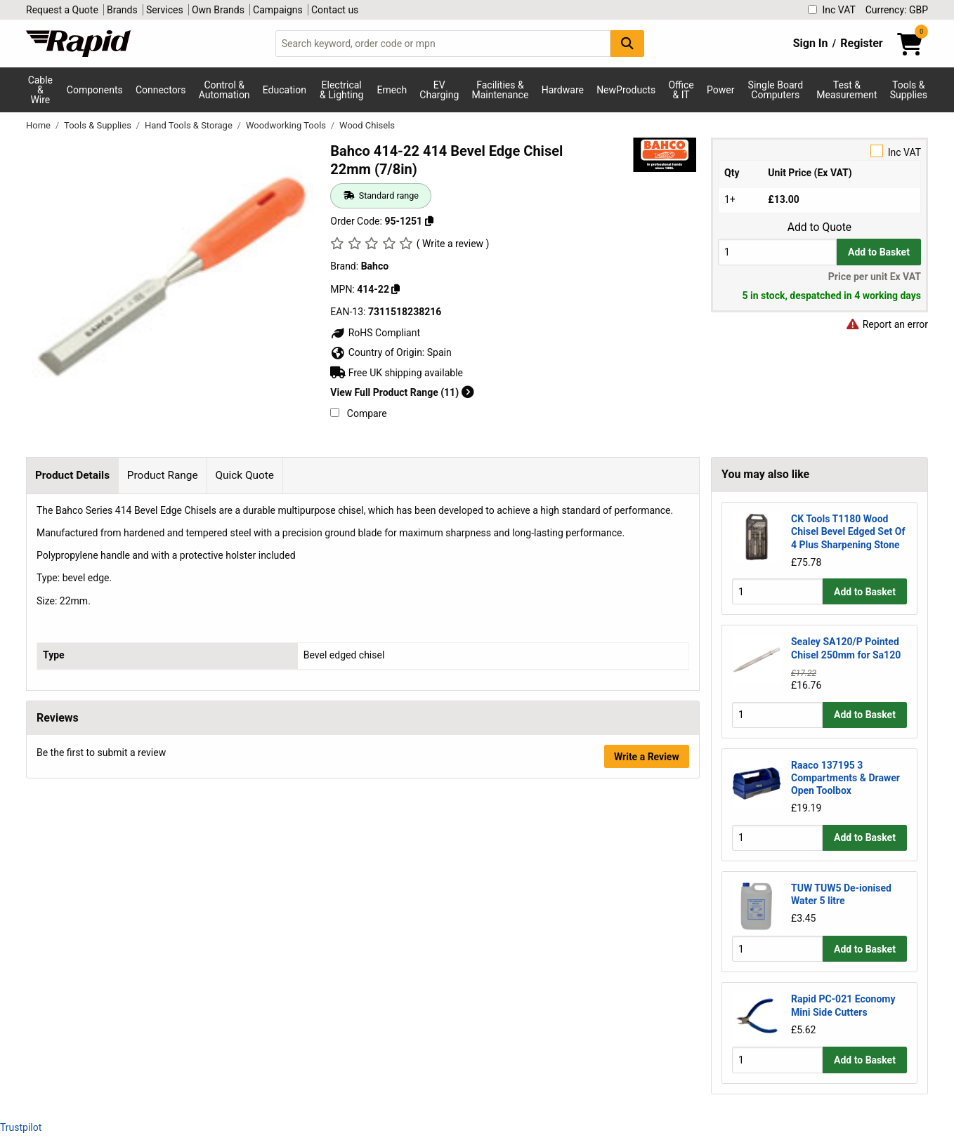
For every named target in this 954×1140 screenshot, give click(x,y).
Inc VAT (831, 9)
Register (861, 43)
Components (95, 89)
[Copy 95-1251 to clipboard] (429, 221)
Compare (358, 413)
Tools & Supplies (908, 89)
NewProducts (625, 89)
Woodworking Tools (287, 125)
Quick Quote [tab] (244, 475)
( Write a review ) (453, 243)
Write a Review (646, 756)
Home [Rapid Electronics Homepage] (39, 125)
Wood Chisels (367, 125)
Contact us (334, 9)
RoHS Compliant (375, 332)
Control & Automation (224, 89)
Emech (392, 89)
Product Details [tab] (72, 475)
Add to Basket (879, 252)
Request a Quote (62, 9)
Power (720, 89)
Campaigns (278, 9)
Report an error (886, 324)
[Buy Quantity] (777, 252)
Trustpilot (20, 1127)
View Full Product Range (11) (401, 392)
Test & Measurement (846, 89)
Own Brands (218, 9)
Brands (122, 9)
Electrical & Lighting (341, 89)
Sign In (810, 43)
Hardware (563, 89)
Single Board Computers (775, 89)
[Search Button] (627, 43)
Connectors (161, 89)
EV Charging (439, 89)
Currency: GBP (896, 10)
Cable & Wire (40, 89)
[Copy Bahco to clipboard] (395, 289)
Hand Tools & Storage (190, 125)
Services (164, 9)
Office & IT (680, 89)
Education (284, 89)
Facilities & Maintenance (500, 89)
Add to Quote (819, 227)
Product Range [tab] (162, 475)
